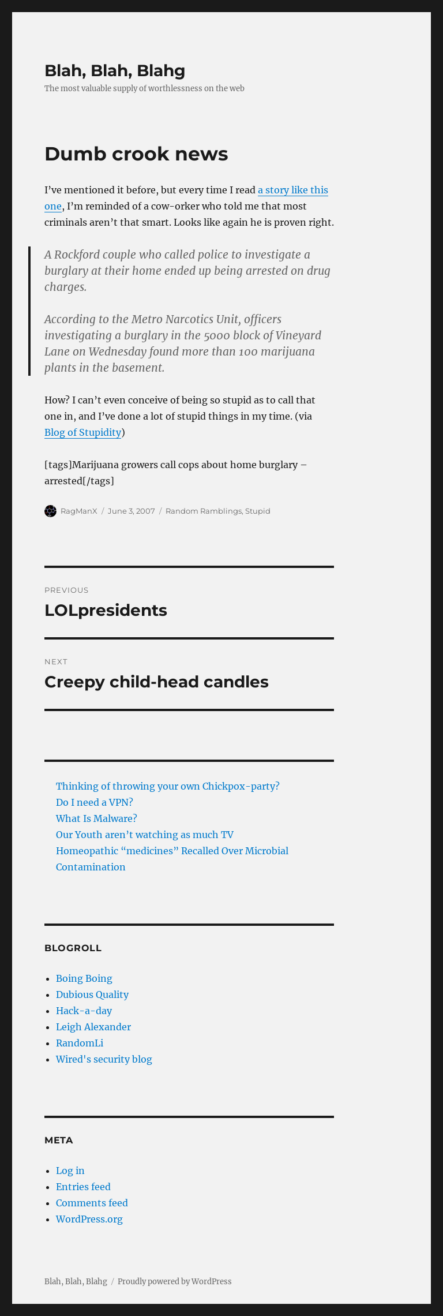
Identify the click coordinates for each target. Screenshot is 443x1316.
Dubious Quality (92, 994)
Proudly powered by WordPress (175, 1282)
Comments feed (92, 1203)
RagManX (79, 510)
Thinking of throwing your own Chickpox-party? (168, 786)
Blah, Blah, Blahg (115, 70)
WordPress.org (89, 1219)
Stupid (258, 510)
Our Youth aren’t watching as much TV (145, 834)
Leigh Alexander (93, 1027)
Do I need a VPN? (94, 802)
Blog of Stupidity (82, 432)
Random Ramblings (204, 510)
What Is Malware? (96, 818)
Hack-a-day (84, 1010)
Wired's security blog (104, 1059)
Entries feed (83, 1186)
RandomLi (79, 1043)
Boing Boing (84, 978)
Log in (70, 1170)
